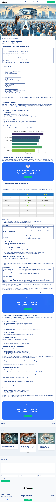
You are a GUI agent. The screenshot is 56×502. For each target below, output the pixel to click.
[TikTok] (4, 499)
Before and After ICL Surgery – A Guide (14, 424)
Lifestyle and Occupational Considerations (13, 81)
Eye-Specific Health (10, 79)
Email (21, 475)
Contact (38, 1)
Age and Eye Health (9, 72)
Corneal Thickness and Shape (11, 73)
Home (17, 1)
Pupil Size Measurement (10, 86)
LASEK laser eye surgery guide (20, 106)
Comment (3, 463)
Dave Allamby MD (5, 43)
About (21, 1)
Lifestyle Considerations (10, 74)
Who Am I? (53, 497)
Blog (34, 1)
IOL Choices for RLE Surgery (8, 446)
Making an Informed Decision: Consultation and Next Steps (15, 90)
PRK (37, 371)
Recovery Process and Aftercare (12, 93)
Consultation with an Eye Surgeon (12, 91)
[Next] (53, 442)
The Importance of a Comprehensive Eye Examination (14, 75)
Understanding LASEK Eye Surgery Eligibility (12, 68)
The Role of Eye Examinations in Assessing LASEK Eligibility (15, 83)
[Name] (9, 476)
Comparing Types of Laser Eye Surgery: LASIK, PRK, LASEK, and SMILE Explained (27, 447)
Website (39, 475)
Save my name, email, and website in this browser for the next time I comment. (14, 478)
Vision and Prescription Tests (11, 84)
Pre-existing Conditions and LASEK (12, 80)
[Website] (46, 476)
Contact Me (53, 495)
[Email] (28, 476)
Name (2, 475)
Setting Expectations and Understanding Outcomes (15, 92)
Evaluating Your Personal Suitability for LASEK (13, 77)
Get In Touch (50, 1)
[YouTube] (6, 499)
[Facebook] (2, 499)
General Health (9, 78)
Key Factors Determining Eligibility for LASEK (13, 71)
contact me (26, 399)
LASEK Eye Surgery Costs (42, 424)
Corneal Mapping (9, 85)
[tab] (27, 452)
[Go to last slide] (2, 442)
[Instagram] (8, 499)
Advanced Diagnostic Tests (11, 87)
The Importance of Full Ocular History (11, 89)
